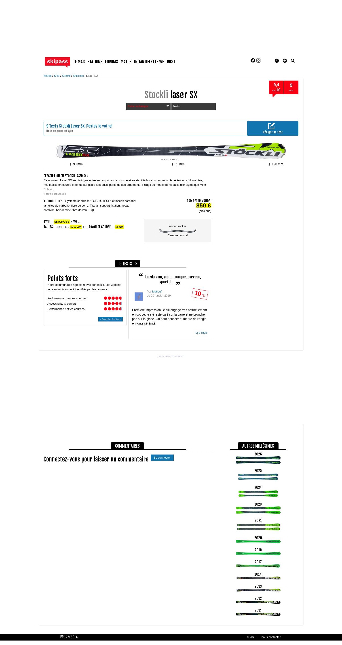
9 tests (125, 264)
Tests (176, 106)
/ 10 (199, 294)
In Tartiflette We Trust (154, 61)
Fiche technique (148, 106)
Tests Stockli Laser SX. (67, 126)
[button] (284, 60)
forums (111, 61)
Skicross (79, 75)
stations (94, 61)
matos (126, 61)
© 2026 (251, 637)
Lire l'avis (201, 332)
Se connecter (162, 457)
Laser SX (92, 75)
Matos (48, 75)
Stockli (66, 75)
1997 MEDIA (70, 637)
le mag (79, 61)
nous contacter (271, 637)
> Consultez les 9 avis (110, 319)
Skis (57, 75)
